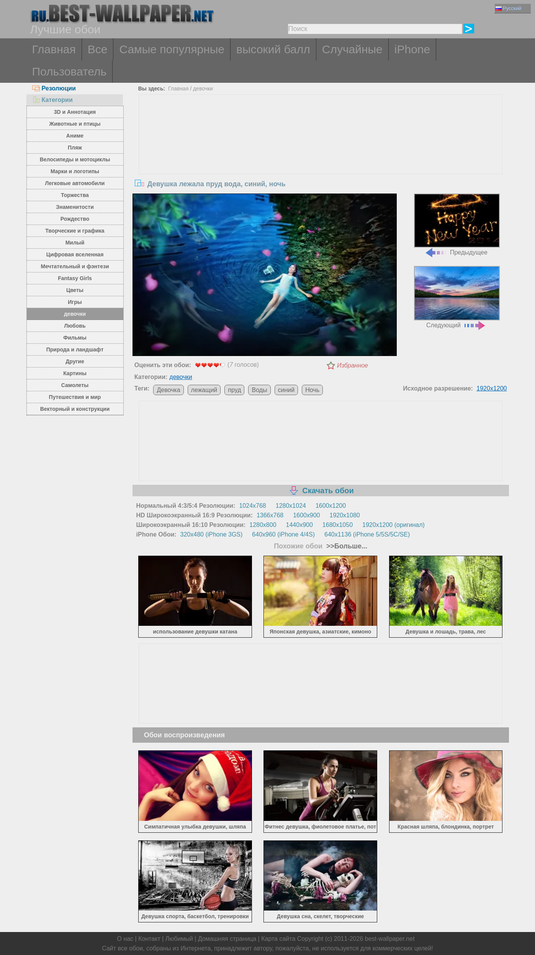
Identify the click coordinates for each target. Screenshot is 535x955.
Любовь (74, 326)
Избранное (352, 365)
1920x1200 (491, 388)
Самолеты (75, 385)
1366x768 (270, 515)
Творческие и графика (74, 231)
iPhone (412, 49)
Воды (259, 390)
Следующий (457, 297)
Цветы (74, 290)
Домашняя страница (227, 938)
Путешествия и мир (75, 397)
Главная (54, 49)
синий (286, 390)
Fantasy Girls (75, 278)
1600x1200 (331, 505)
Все (98, 49)
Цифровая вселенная (75, 254)
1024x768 (252, 505)
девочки (75, 314)
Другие (74, 361)
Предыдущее (457, 225)
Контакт (149, 938)
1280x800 (262, 525)
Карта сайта (278, 938)
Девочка (168, 390)
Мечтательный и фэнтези (75, 266)
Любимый (179, 938)
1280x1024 (291, 505)
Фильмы (74, 338)
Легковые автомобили (75, 183)
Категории (52, 100)
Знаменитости (75, 207)
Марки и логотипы (75, 171)
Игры (75, 302)
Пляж (75, 147)
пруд (234, 390)
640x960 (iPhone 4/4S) (283, 534)
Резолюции (54, 88)
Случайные (352, 49)
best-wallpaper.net (390, 938)
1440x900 (299, 525)
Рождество (75, 219)
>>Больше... (345, 546)
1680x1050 (337, 525)
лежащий (204, 390)
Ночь (312, 390)
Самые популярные (171, 49)
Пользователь (69, 71)
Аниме (74, 136)
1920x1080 (345, 515)
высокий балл (273, 49)
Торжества (75, 195)
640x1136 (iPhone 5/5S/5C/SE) (367, 534)
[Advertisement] (320, 152)
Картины (75, 373)
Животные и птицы (75, 124)
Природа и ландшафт (75, 349)
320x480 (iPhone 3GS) (211, 534)
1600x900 (306, 515)
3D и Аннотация (75, 112)
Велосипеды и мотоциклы (75, 159)
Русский (508, 8)
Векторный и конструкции (75, 409)
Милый (75, 243)
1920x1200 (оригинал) (393, 525)
